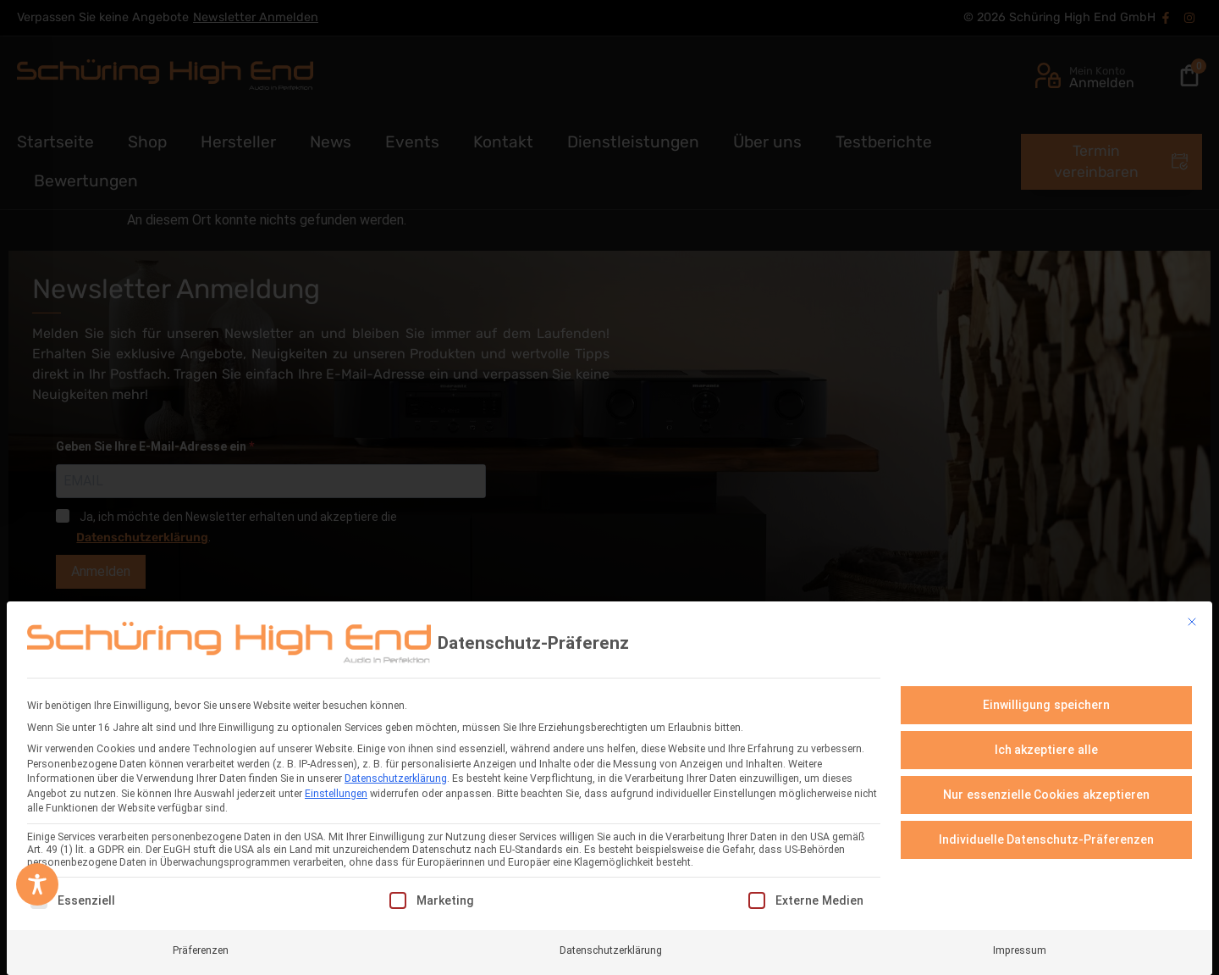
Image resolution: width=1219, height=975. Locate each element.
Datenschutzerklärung (396, 772)
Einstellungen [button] (336, 787)
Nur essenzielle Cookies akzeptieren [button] (1046, 788)
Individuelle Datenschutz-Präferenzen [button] (1047, 833)
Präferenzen (201, 944)
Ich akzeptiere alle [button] (1047, 744)
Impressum (1019, 944)
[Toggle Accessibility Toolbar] (37, 884)
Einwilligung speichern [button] (1046, 699)
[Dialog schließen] (1191, 615)
